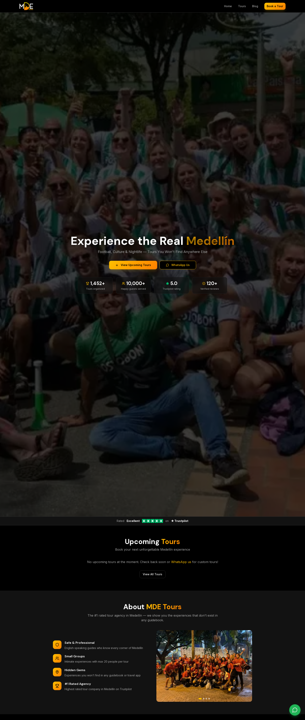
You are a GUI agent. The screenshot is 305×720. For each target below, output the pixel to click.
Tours (242, 6)
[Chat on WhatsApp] (295, 710)
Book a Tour (275, 6)
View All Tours (152, 574)
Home (228, 6)
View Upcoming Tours (133, 265)
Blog (255, 6)
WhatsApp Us (178, 265)
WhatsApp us (181, 562)
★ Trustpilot (179, 520)
